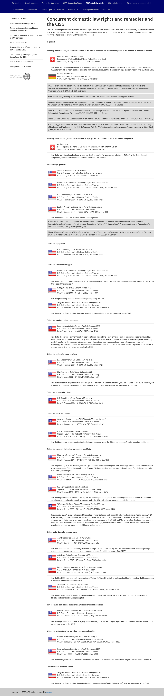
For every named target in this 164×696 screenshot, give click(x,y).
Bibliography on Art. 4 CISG (20, 66)
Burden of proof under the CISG (22, 62)
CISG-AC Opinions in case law (52, 9)
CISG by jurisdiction (115, 3)
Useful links (107, 9)
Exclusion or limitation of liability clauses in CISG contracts (26, 36)
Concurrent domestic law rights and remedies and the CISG (24, 29)
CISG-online (16, 3)
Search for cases (31, 3)
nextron (49, 692)
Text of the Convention (50, 3)
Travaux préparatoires (90, 9)
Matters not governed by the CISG (23, 23)
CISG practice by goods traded (138, 3)
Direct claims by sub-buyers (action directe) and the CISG (23, 56)
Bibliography (73, 9)
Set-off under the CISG (18, 43)
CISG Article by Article (95, 3)
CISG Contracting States (72, 3)
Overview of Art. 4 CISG (19, 19)
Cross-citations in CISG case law (24, 9)
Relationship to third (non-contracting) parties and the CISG (25, 48)
